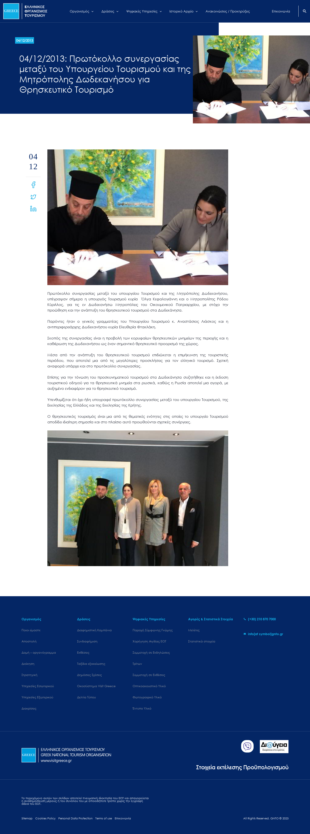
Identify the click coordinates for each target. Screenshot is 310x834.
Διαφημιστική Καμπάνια (94, 630)
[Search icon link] (305, 11)
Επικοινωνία (123, 818)
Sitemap (27, 818)
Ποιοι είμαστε (31, 630)
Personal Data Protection (75, 818)
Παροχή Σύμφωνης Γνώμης (153, 630)
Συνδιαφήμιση (87, 641)
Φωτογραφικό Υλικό (147, 697)
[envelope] (263, 633)
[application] (95, 11)
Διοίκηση (28, 664)
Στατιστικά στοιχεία (201, 641)
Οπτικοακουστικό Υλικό (149, 686)
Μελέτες (194, 630)
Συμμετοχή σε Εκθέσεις (149, 675)
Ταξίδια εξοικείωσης (91, 664)
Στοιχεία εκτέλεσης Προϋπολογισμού (242, 767)
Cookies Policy (45, 818)
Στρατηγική (29, 675)
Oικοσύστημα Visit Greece (96, 686)
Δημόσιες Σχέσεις (89, 675)
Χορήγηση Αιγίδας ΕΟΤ (149, 641)
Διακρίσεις (29, 708)
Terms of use (103, 818)
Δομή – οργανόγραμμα (39, 652)
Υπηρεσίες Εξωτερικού (37, 697)
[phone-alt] (260, 619)
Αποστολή (29, 641)
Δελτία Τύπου (86, 697)
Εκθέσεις (83, 652)
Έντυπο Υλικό (142, 708)
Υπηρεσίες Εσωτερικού (38, 686)
